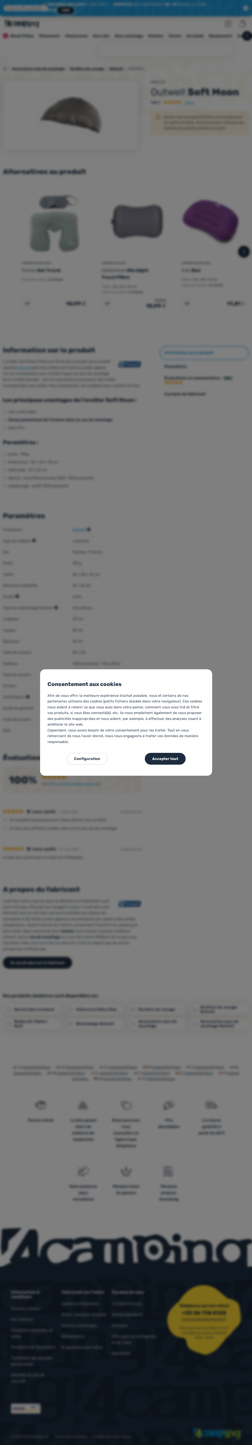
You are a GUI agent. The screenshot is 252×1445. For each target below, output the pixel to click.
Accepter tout (165, 759)
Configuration (87, 759)
